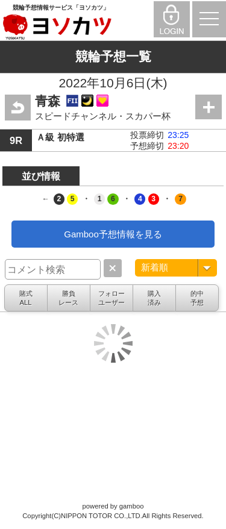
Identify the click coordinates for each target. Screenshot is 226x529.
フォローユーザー (111, 298)
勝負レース (68, 298)
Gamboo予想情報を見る (113, 234)
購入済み (154, 298)
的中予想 (197, 298)
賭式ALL (26, 298)
